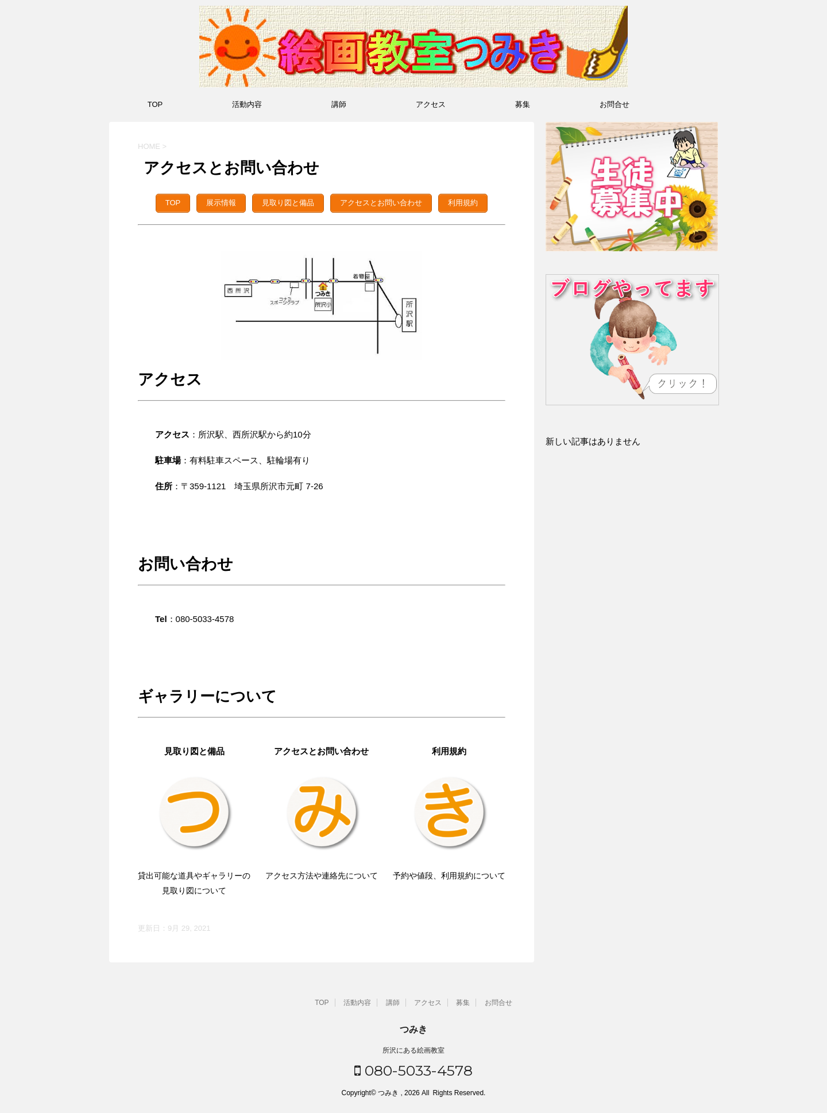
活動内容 (247, 104)
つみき (413, 1028)
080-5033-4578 (413, 1068)
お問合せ (614, 104)
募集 (522, 104)
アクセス (431, 104)
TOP (155, 104)
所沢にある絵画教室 (413, 1049)
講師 (338, 104)
